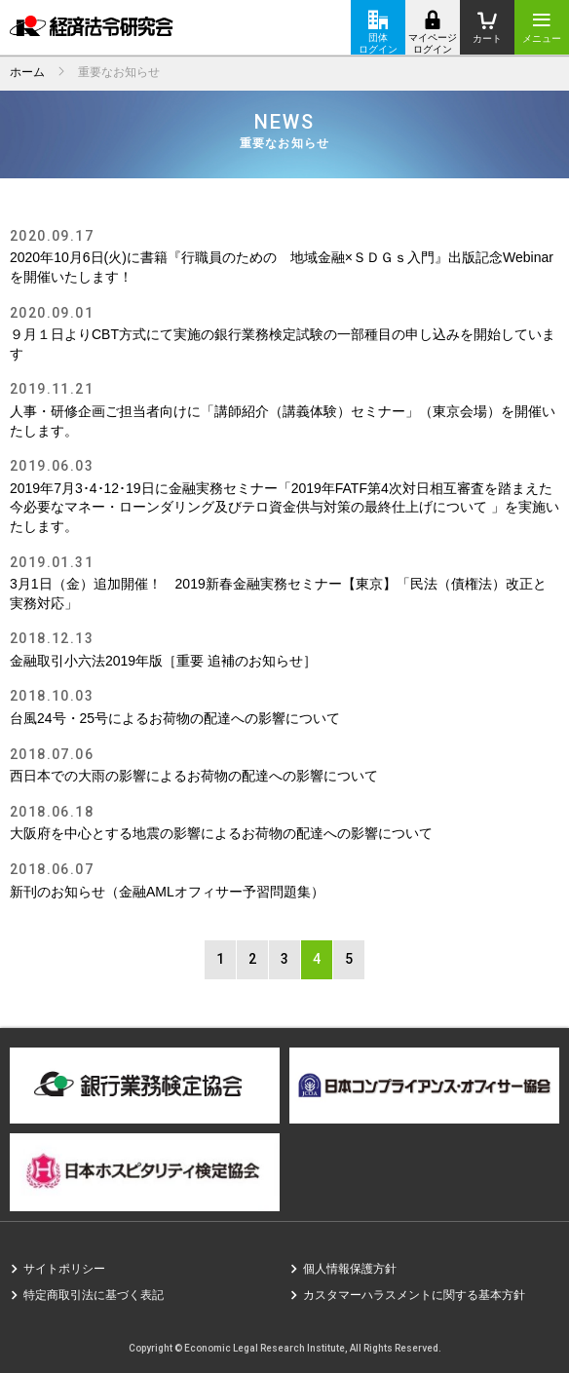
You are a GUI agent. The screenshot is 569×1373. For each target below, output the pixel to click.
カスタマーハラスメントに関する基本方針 (414, 1295)
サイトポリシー (64, 1269)
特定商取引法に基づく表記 (93, 1295)
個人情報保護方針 (350, 1269)
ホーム (27, 72)
